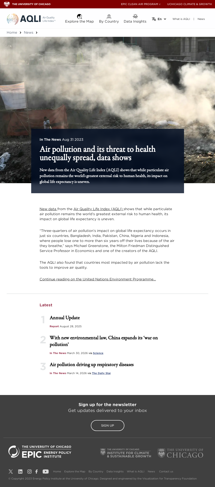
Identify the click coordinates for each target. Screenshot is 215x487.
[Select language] (159, 19)
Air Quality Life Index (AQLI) (98, 209)
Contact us (166, 471)
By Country (96, 471)
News (28, 33)
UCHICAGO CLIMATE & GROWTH (189, 4)
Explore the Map (74, 471)
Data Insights (115, 471)
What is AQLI (135, 471)
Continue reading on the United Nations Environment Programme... (98, 279)
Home (12, 33)
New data (48, 209)
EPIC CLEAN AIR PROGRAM (139, 4)
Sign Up (107, 425)
